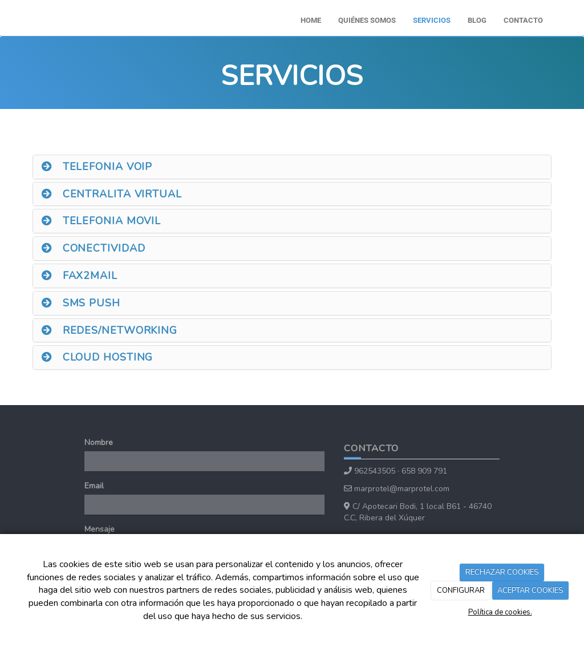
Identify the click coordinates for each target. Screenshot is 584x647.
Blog (477, 20)
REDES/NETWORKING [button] (109, 330)
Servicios (432, 20)
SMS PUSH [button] (81, 303)
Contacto (523, 20)
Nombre (98, 442)
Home (311, 20)
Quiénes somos (367, 20)
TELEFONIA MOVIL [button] (101, 221)
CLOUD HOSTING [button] (97, 357)
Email (94, 485)
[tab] (292, 167)
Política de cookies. (500, 612)
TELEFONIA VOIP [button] (97, 166)
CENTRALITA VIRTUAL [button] (112, 194)
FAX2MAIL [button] (79, 275)
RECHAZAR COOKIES (501, 572)
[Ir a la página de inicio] (21, 14)
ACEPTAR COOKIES (530, 590)
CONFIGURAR (461, 590)
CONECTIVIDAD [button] (93, 248)
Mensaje (99, 529)
